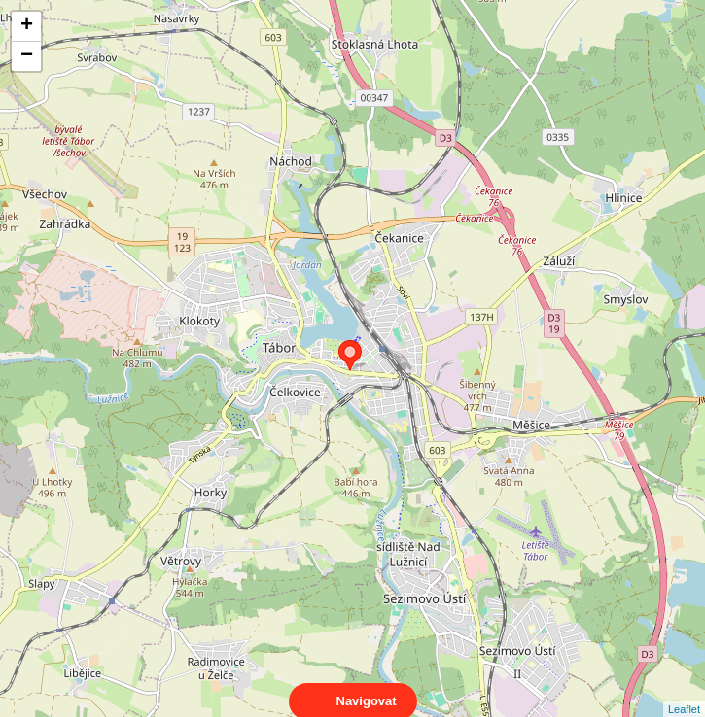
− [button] (26, 56)
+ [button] (26, 26)
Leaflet (684, 692)
